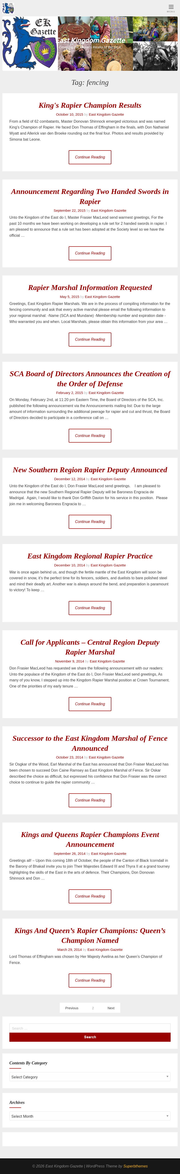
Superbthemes (135, 1166)
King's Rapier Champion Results (90, 105)
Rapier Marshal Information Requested (90, 287)
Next (111, 1008)
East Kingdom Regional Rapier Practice (90, 556)
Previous (72, 1008)
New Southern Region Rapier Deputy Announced (90, 469)
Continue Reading (90, 157)
